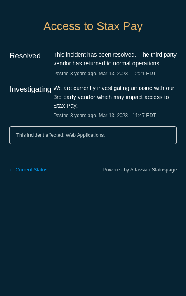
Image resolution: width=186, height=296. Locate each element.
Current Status (28, 170)
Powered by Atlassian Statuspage (140, 170)
